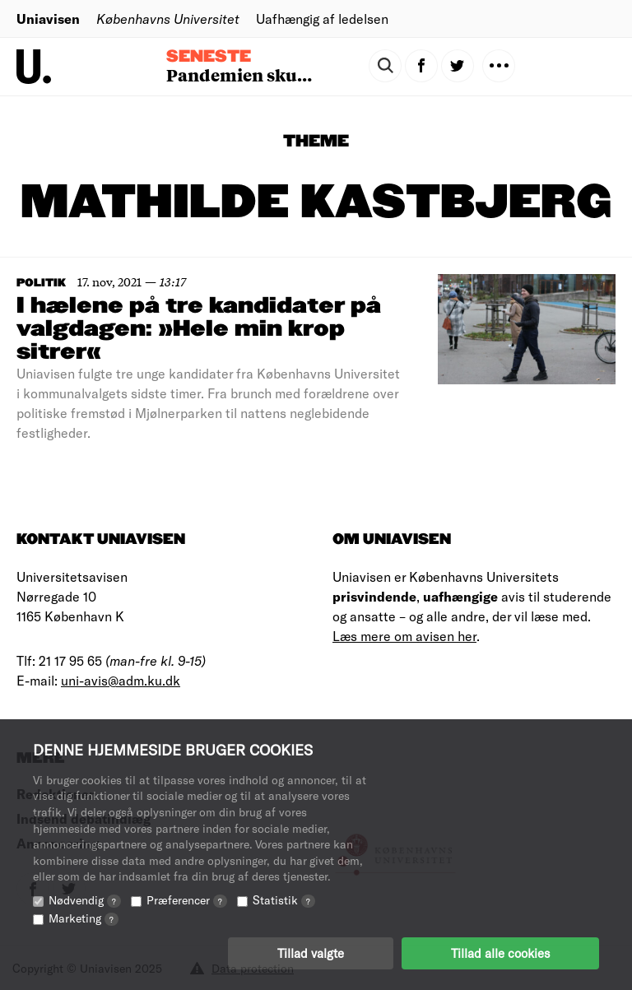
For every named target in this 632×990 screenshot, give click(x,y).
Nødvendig (85, 900)
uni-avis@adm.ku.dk (120, 680)
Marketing (83, 918)
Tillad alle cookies (500, 953)
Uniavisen (48, 18)
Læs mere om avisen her (404, 636)
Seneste (208, 57)
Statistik (284, 900)
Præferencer (186, 900)
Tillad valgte (310, 953)
